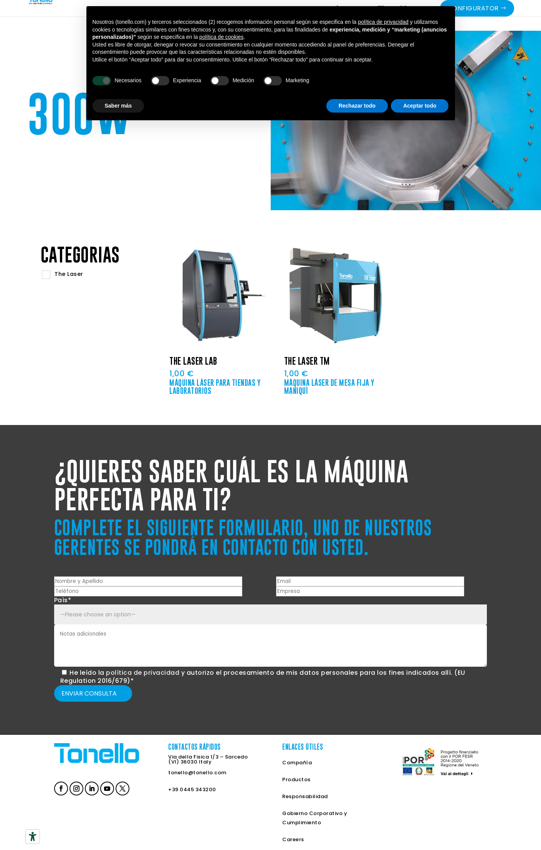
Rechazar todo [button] (357, 106)
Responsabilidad (305, 796)
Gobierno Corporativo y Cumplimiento (314, 818)
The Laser (69, 274)
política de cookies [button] (221, 37)
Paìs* (62, 600)
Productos (296, 779)
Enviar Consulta (89, 693)
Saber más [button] (118, 106)
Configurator (473, 19)
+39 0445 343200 (192, 789)
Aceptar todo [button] (419, 106)
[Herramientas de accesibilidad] (32, 836)
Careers (293, 839)
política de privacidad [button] (383, 22)
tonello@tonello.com (197, 772)
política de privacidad (142, 672)
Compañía (297, 762)
